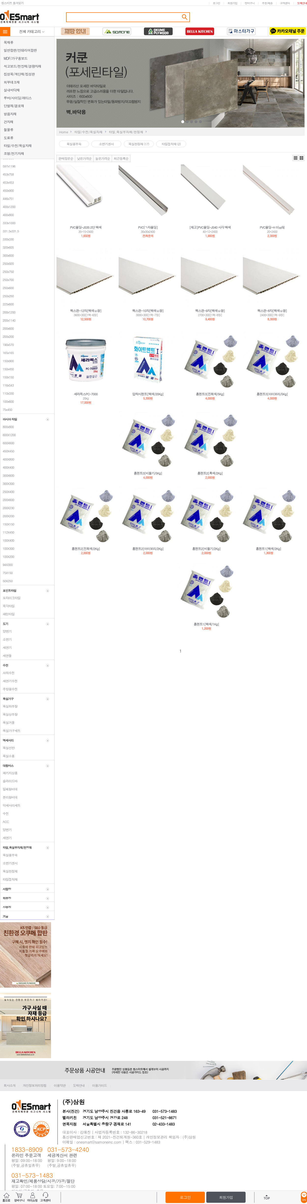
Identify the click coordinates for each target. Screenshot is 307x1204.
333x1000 (7, 223)
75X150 (6, 572)
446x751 (7, 198)
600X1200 (8, 434)
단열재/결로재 (14, 105)
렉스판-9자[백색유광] (210, 310)
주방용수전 (8, 689)
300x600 (7, 255)
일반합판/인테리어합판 (20, 50)
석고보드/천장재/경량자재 (22, 66)
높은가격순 (102, 158)
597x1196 (7, 166)
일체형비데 (8, 789)
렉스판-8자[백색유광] (272, 310)
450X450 (7, 451)
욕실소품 (7, 756)
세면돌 (6, 655)
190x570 (7, 344)
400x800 (7, 214)
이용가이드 (99, 1085)
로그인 (216, 3)
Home (63, 132)
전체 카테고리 (32, 31)
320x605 (7, 247)
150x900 (7, 360)
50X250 (6, 581)
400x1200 (7, 206)
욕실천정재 (8, 871)
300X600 (7, 475)
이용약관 (60, 1085)
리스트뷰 (296, 158)
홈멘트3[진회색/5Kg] (210, 394)
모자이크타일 (10, 597)
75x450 (6, 409)
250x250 (7, 296)
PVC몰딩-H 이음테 (272, 227)
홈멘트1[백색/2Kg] (268, 548)
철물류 (8, 129)
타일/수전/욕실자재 (18, 145)
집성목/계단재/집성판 (19, 74)
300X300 (7, 483)
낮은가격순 (84, 158)
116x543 (7, 385)
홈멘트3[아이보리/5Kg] (272, 394)
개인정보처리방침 (34, 1085)
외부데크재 (12, 82)
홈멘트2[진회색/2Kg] (86, 548)
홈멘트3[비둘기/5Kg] (148, 473)
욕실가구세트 (10, 730)
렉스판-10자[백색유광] (148, 310)
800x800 (7, 426)
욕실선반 (7, 747)
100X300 (7, 548)
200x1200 (7, 312)
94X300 (6, 564)
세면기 (6, 647)
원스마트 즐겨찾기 (12, 2)
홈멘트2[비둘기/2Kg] (206, 548)
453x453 (7, 182)
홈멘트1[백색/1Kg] (206, 624)
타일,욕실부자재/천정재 (126, 132)
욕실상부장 (8, 714)
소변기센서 (8, 863)
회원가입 (232, 3)
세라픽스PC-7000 (86, 394)
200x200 (7, 336)
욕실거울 (7, 722)
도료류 (8, 137)
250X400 (7, 491)
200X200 (7, 516)
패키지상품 (8, 773)
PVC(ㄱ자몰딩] (148, 227)
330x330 (7, 239)
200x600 (7, 328)
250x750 (7, 271)
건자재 (8, 121)
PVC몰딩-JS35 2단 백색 (85, 227)
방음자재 (10, 113)
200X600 (7, 499)
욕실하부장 (8, 706)
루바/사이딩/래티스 (18, 97)
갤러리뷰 (301, 158)
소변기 (6, 639)
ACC (4, 821)
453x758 (7, 174)
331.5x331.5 (9, 231)
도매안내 (302, 3)
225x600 (7, 304)
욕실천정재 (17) (138, 144)
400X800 (7, 459)
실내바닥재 (12, 90)
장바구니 (249, 3)
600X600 (7, 443)
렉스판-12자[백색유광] (85, 310)
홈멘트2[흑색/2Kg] (210, 473)
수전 (4, 813)
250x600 (7, 287)
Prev (144, 83)
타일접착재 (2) (171, 144)
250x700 (7, 279)
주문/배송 (267, 3)
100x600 (7, 401)
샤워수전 (7, 672)
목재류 (8, 42)
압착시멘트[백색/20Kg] (148, 394)
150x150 (7, 377)
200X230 (7, 507)
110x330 (7, 393)
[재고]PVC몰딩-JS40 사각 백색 (210, 227)
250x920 (7, 263)
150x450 (7, 369)
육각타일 (7, 606)
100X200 (7, 556)
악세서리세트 (10, 805)
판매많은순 (65, 158)
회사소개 (9, 1085)
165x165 (7, 352)
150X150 (7, 524)
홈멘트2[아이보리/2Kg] (148, 548)
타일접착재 (8, 879)
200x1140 (7, 320)
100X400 (7, 540)
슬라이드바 (8, 781)
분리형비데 (8, 797)
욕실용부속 (8, 855)
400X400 (7, 467)
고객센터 (285, 3)
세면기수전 (8, 681)
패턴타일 (7, 614)
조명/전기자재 (14, 153)
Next (240, 83)
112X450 (7, 532)
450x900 (7, 190)
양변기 (6, 631)
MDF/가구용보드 (16, 58)
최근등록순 (121, 158)
